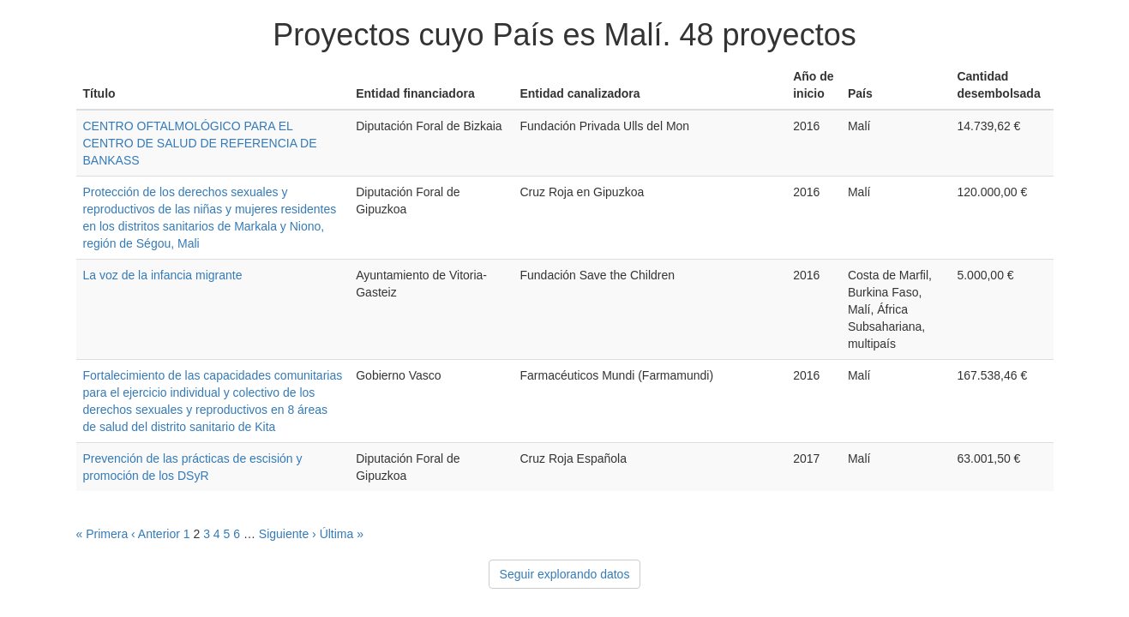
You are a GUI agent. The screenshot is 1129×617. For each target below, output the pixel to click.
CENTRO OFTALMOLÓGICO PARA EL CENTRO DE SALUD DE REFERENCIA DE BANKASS (200, 143)
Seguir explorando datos (565, 574)
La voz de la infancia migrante (163, 275)
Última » (341, 534)
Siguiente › (287, 534)
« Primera (102, 534)
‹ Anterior (155, 534)
